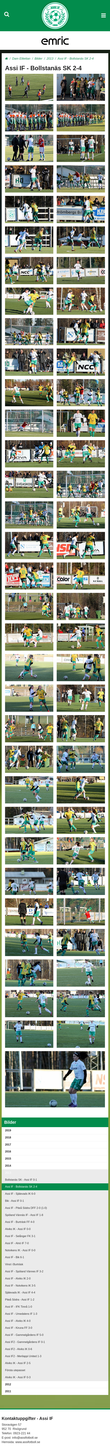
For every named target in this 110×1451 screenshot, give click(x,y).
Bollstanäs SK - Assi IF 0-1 (21, 1179)
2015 (8, 1158)
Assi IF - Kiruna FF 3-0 (18, 1327)
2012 (8, 1384)
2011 (8, 1391)
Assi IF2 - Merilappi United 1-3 (23, 1356)
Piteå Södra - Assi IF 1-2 (19, 1299)
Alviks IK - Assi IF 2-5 (18, 1363)
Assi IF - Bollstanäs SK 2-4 (21, 1186)
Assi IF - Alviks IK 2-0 (18, 1278)
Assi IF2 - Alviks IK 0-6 (18, 1349)
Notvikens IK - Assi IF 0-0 (20, 1250)
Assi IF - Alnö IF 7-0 (17, 1243)
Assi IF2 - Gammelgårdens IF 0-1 (25, 1342)
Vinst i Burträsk (14, 1264)
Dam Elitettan (21, 58)
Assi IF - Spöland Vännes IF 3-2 (24, 1271)
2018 (8, 1137)
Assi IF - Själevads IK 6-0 (20, 1193)
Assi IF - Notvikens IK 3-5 (20, 1285)
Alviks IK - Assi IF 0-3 (18, 1377)
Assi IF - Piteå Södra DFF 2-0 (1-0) (26, 1207)
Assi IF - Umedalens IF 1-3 (21, 1313)
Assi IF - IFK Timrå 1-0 (18, 1306)
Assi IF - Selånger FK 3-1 (20, 1236)
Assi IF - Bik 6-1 (14, 1257)
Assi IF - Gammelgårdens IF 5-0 (24, 1334)
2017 (8, 1144)
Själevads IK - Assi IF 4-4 (20, 1292)
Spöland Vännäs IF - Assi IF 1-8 (24, 1215)
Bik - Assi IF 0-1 (14, 1200)
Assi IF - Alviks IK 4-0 (18, 1320)
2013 (50, 58)
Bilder (38, 58)
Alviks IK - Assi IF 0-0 (18, 1229)
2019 (8, 1130)
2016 (8, 1151)
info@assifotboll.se (25, 1437)
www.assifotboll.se (27, 1442)
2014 (8, 1165)
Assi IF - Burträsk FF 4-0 (19, 1222)
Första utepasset (15, 1370)
